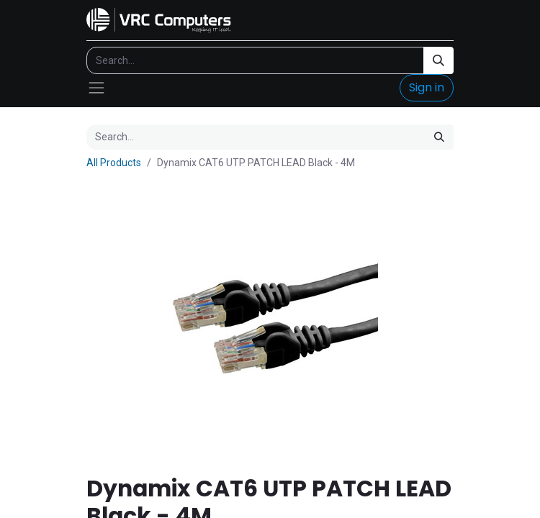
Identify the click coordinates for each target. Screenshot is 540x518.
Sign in (426, 87)
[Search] (438, 60)
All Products (113, 162)
